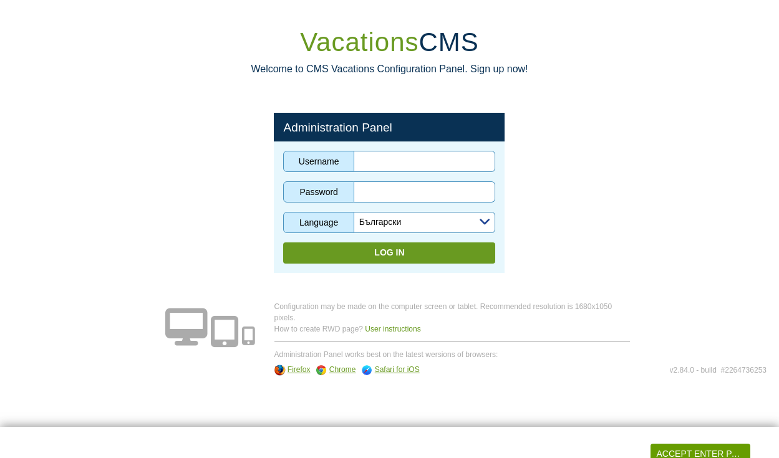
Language (318, 222)
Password (318, 192)
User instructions (392, 329)
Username (319, 161)
